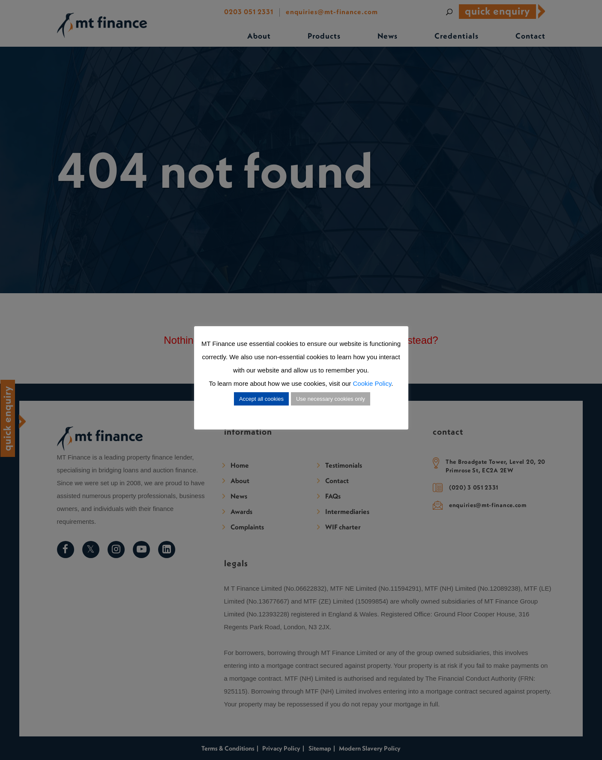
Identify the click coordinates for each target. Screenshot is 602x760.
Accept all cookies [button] (261, 399)
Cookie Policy (372, 383)
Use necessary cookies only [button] (330, 399)
